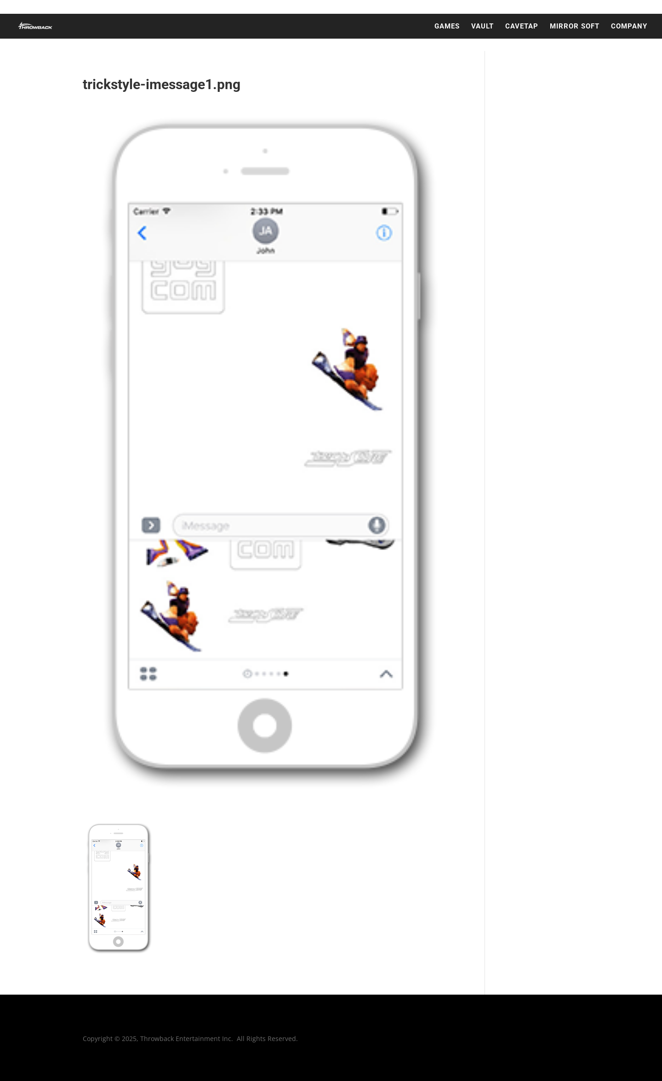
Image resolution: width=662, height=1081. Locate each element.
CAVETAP (521, 26)
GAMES (447, 26)
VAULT (482, 26)
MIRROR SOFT (574, 26)
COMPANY (629, 26)
